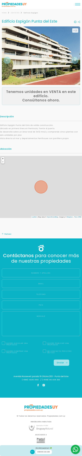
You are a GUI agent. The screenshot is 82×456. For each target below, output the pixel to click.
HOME (4, 13)
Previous (7, 60)
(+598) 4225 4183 (31, 380)
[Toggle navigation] (77, 4)
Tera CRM (77, 217)
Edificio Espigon (31, 13)
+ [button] (3, 158)
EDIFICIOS (15, 13)
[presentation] (21, 364)
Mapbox (70, 217)
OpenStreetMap (52, 217)
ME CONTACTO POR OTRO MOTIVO (59, 352)
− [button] (3, 162)
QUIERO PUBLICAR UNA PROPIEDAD (58, 344)
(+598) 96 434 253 (51, 380)
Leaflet (34, 217)
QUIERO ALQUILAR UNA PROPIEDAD (17, 344)
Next (75, 60)
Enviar (62, 362)
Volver (7, 234)
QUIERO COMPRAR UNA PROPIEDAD (17, 352)
